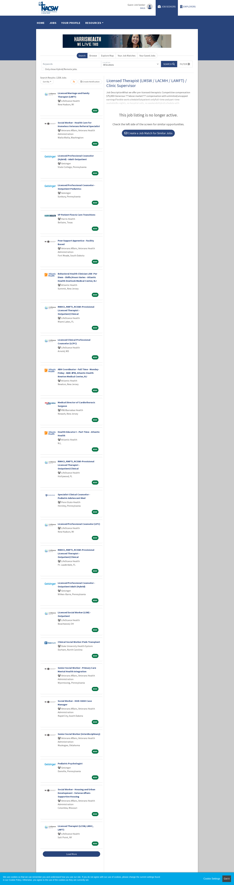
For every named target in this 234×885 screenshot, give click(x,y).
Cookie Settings (211, 878)
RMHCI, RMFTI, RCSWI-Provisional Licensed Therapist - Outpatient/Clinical (76, 310)
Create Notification (90, 81)
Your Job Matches (127, 55)
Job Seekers (167, 6)
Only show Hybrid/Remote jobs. (61, 69)
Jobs (53, 23)
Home (41, 23)
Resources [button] (93, 23)
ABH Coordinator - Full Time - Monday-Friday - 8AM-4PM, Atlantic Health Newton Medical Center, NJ (78, 373)
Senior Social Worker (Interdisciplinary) (79, 733)
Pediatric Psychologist (70, 763)
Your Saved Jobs (147, 55)
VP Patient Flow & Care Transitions (76, 214)
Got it (227, 878)
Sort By (46, 81)
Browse (93, 55)
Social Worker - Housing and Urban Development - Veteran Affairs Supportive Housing (76, 793)
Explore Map (107, 55)
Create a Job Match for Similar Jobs (148, 133)
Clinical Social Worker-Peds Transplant (79, 641)
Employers (188, 6)
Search (82, 55)
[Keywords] (71, 64)
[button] (185, 64)
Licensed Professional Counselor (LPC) (79, 523)
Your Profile (70, 23)
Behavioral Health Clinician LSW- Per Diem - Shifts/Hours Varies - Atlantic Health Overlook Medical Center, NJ (77, 277)
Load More (71, 854)
